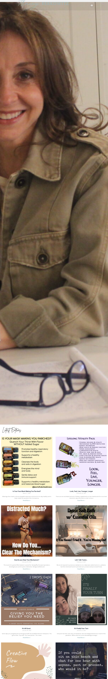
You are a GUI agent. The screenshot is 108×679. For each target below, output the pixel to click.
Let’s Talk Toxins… (81, 560)
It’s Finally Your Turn (81, 628)
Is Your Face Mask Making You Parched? (27, 491)
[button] (92, 5)
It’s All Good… (26, 628)
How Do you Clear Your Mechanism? (26, 560)
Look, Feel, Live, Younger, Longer (81, 491)
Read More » (27, 500)
